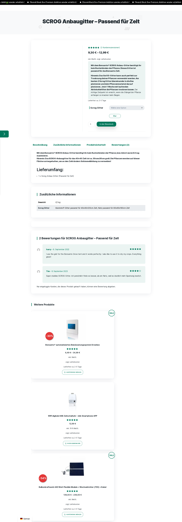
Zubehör (73, 459)
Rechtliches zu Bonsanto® (80, 490)
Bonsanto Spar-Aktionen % (80, 417)
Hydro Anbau (75, 440)
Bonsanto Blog (75, 494)
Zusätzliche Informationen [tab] (66, 143)
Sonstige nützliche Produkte (81, 456)
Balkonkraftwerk (76, 463)
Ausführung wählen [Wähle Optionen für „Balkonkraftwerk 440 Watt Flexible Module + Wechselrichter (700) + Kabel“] (133, 373)
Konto (70, 472)
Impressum (122, 408)
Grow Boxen (75, 432)
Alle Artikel (74, 421)
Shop (70, 413)
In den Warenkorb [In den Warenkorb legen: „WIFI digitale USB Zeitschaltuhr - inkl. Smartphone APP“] (92, 373)
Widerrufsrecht (123, 418)
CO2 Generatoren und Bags (81, 444)
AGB (119, 413)
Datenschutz (122, 423)
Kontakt (71, 499)
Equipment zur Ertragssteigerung (83, 436)
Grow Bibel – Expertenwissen (81, 452)
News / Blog (73, 486)
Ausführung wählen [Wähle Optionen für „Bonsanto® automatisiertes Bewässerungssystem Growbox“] (50, 373)
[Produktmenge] (91, 123)
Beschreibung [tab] (40, 143)
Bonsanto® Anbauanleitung (79, 481)
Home (70, 408)
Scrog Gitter (96, 108)
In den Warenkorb (106, 123)
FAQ (70, 477)
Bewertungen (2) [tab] (118, 143)
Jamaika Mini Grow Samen (80, 467)
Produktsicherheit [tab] (94, 143)
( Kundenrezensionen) (110, 47)
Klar (115, 115)
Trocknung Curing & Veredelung (82, 448)
